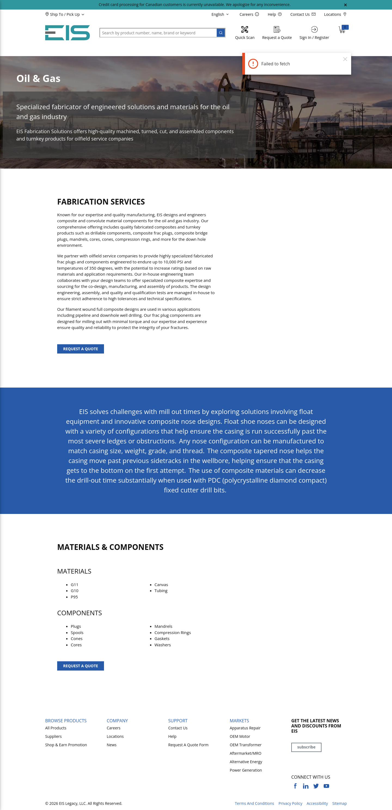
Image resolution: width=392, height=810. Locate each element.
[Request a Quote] (277, 33)
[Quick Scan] (245, 33)
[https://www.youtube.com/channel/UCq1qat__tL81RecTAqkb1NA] (326, 786)
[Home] (67, 33)
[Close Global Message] (345, 5)
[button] (74, 14)
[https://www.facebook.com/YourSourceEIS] (295, 786)
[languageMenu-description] (221, 14)
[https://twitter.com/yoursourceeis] (316, 786)
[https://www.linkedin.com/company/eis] (306, 786)
